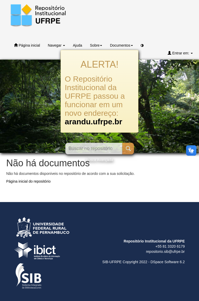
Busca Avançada (99, 160)
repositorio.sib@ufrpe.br (165, 251)
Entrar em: (180, 53)
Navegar (56, 45)
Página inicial (27, 45)
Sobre (96, 45)
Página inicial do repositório (28, 181)
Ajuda (77, 45)
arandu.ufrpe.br (93, 121)
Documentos (121, 45)
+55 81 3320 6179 (170, 246)
